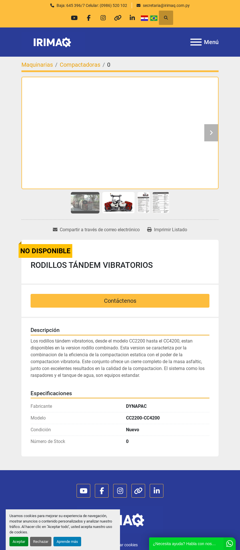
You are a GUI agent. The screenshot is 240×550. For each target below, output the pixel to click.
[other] (118, 18)
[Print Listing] (167, 229)
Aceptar (19, 541)
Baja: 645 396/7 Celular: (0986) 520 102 (92, 5)
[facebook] (88, 18)
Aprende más (67, 541)
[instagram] (103, 18)
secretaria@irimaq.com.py (166, 5)
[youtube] (74, 18)
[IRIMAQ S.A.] (120, 519)
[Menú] (196, 42)
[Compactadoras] (80, 64)
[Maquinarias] (37, 64)
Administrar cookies (120, 545)
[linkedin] (132, 18)
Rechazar (40, 541)
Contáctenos (120, 300)
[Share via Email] (96, 229)
